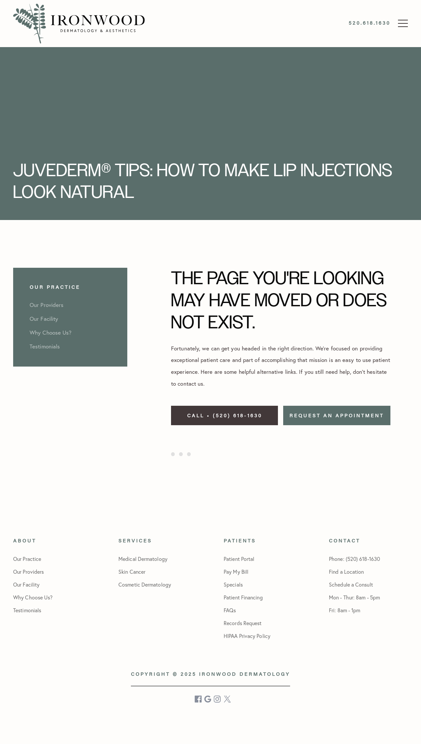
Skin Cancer (131, 571)
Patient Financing (243, 597)
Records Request (243, 623)
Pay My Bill (236, 571)
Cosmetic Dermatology (144, 584)
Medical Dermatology (142, 559)
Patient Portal (239, 559)
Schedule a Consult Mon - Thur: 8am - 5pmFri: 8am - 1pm (354, 597)
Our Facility (26, 584)
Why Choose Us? (33, 597)
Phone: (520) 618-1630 (354, 559)
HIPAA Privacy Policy (247, 636)
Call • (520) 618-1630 (224, 415)
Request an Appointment (336, 415)
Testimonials (27, 610)
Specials (233, 584)
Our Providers (28, 571)
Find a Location (346, 571)
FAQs (230, 610)
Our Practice (27, 559)
